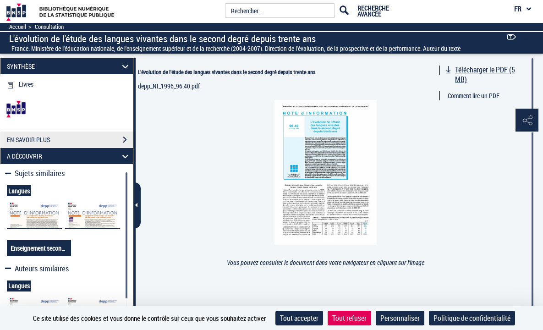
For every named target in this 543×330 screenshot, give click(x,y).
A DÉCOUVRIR (69, 156)
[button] (527, 120)
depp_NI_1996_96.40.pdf (169, 86)
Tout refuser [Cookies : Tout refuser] (349, 318)
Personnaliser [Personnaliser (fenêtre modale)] (400, 318)
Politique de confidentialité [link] (471, 318)
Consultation (49, 27)
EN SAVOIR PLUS (70, 139)
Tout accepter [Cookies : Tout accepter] (299, 318)
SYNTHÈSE (69, 66)
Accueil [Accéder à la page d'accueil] (17, 27)
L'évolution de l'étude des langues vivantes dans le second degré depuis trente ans (226, 72)
